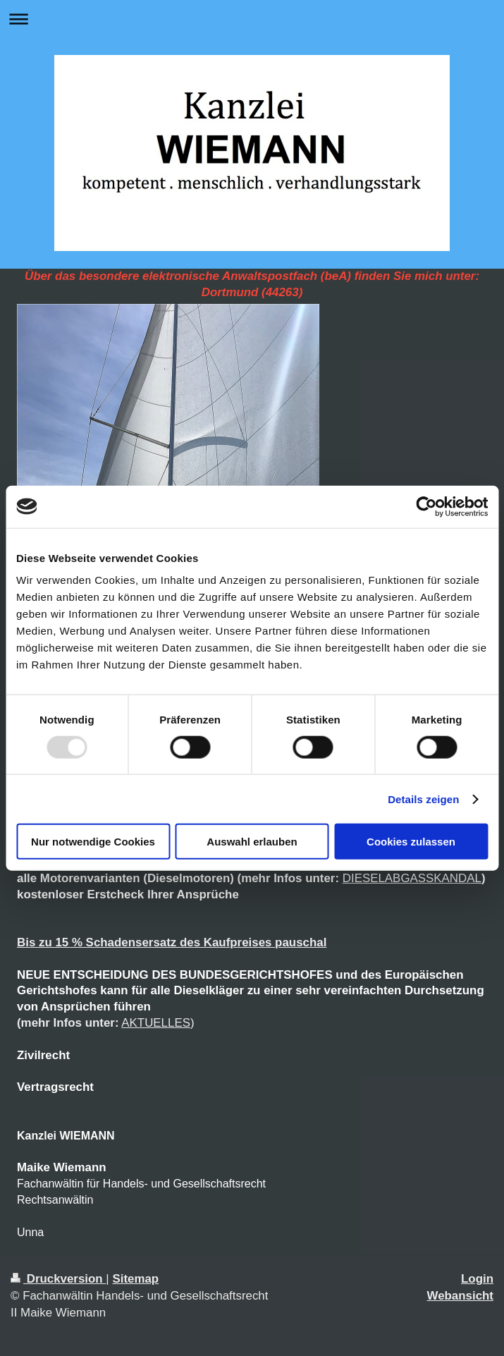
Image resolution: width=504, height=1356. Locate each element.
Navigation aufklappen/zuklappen (252, 19)
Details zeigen (423, 799)
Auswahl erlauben (252, 842)
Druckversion (58, 1278)
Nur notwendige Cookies (93, 842)
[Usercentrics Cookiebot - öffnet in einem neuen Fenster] (426, 506)
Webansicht (460, 1295)
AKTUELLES (155, 1023)
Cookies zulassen (411, 842)
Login (477, 1278)
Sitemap (135, 1278)
